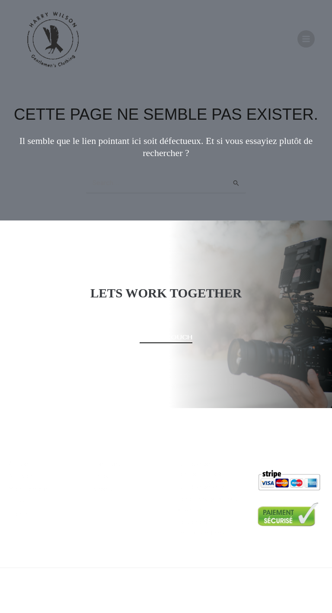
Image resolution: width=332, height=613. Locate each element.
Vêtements (112, 443)
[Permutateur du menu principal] (306, 39)
